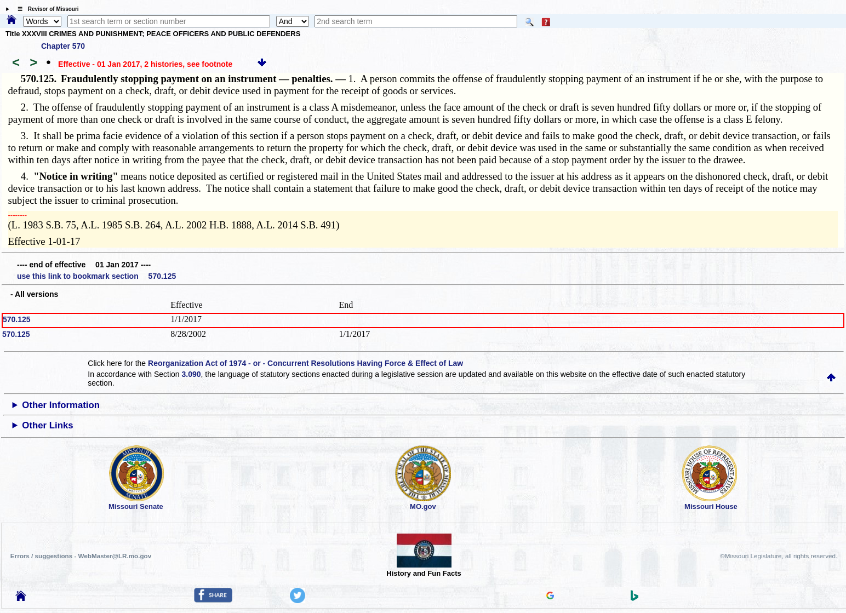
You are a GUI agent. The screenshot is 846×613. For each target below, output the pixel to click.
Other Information (61, 405)
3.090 (191, 374)
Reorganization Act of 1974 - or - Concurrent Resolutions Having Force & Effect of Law (305, 363)
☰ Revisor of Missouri (45, 9)
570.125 (17, 319)
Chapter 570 (63, 46)
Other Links (47, 425)
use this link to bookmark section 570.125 (96, 276)
